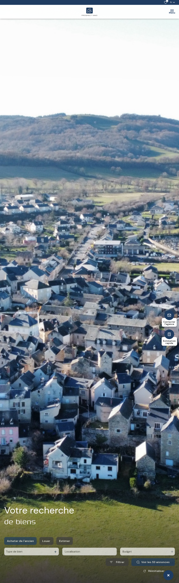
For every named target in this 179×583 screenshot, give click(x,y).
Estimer (64, 549)
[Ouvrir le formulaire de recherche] (117, 571)
